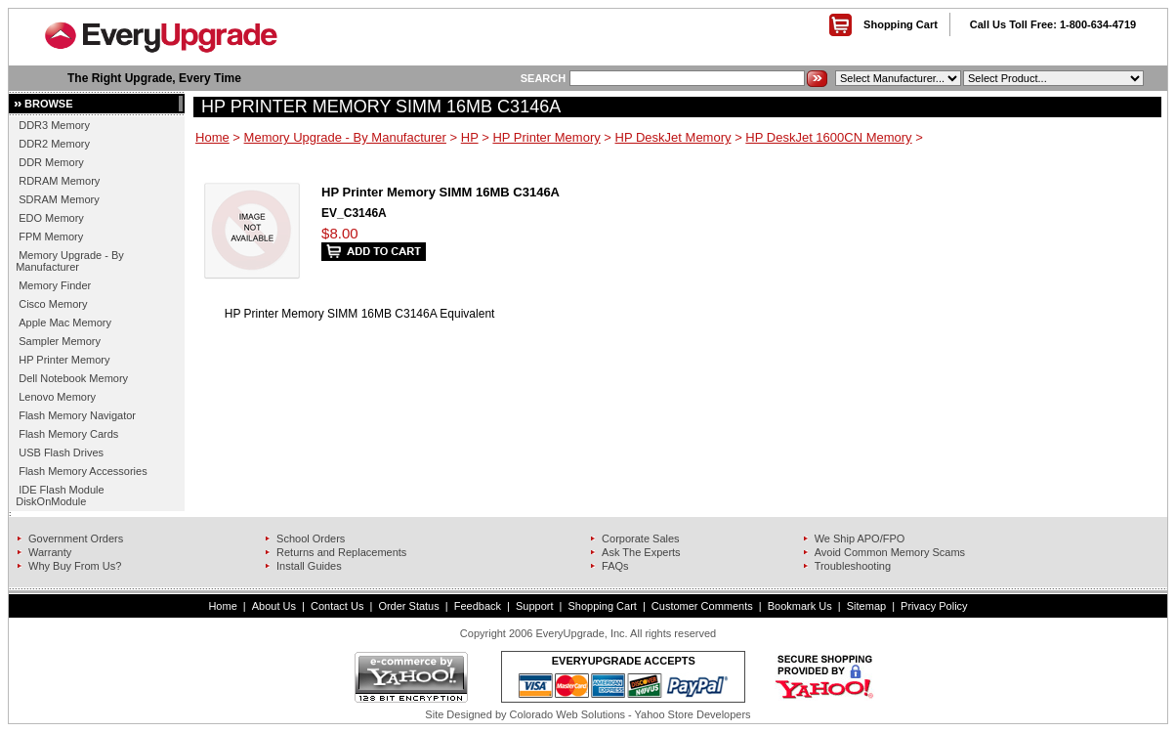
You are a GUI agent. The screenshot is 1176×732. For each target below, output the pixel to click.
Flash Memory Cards (68, 434)
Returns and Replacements (341, 552)
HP (470, 137)
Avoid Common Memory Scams (890, 552)
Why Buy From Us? (74, 566)
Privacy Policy (934, 606)
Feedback (477, 606)
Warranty (49, 552)
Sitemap (866, 606)
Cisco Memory (53, 304)
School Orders (310, 538)
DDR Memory (51, 162)
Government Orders (75, 538)
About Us (274, 606)
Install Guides (309, 566)
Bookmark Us (800, 606)
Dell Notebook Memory (73, 378)
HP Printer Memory (64, 360)
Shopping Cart (900, 24)
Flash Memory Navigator (77, 415)
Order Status (408, 606)
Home (212, 137)
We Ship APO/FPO (860, 538)
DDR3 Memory (54, 125)
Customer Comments (702, 606)
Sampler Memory (60, 341)
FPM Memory (51, 236)
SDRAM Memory (59, 199)
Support (535, 606)
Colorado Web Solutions (567, 714)
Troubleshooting (853, 566)
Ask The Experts (641, 552)
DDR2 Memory (54, 144)
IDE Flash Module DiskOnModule (60, 495)
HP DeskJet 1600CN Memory (828, 137)
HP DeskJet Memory (673, 137)
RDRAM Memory (59, 181)
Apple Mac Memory (65, 322)
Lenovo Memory (57, 397)
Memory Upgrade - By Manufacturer (70, 261)
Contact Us (337, 606)
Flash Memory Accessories (83, 471)
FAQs (615, 566)
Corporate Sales (641, 538)
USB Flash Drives (61, 452)
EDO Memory (51, 218)
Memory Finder (55, 285)
